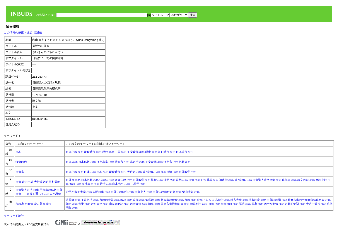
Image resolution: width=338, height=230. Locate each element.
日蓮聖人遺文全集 (267, 180)
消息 (154, 203)
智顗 (75, 183)
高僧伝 (222, 200)
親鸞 (157, 180)
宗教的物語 (295, 203)
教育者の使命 (172, 200)
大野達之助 (41, 181)
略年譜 (289, 180)
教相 (126, 200)
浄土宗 (171, 161)
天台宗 (134, 171)
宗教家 (19, 203)
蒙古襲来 (39, 203)
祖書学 (226, 180)
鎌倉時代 (92, 151)
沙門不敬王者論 (79, 191)
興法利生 (199, 203)
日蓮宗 (19, 171)
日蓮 (90, 171)
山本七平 (121, 183)
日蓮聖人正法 (23, 190)
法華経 (106, 180)
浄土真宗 (105, 161)
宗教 (190, 200)
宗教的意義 (109, 200)
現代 (108, 151)
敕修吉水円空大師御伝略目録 (309, 200)
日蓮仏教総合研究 (167, 191)
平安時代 (136, 151)
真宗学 (137, 161)
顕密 (72, 203)
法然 (182, 180)
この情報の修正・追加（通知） (24, 32)
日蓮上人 (143, 191)
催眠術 (152, 200)
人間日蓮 (101, 191)
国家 (257, 203)
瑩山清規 (191, 191)
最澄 (106, 183)
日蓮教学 (187, 171)
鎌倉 (151, 151)
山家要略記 (119, 203)
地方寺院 (239, 200)
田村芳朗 (54, 181)
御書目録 (229, 203)
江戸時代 (166, 151)
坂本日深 (169, 171)
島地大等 (90, 183)
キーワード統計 (14, 215)
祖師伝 (29, 203)
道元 (169, 180)
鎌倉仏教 (123, 180)
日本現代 (184, 151)
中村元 (138, 183)
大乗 (84, 203)
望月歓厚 (151, 171)
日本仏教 (74, 151)
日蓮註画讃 (277, 200)
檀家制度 (257, 200)
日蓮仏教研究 (122, 191)
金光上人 (205, 200)
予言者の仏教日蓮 (51, 190)
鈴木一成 (27, 181)
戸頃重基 (209, 180)
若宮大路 (99, 203)
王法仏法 (90, 200)
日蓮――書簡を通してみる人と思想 (38, 193)
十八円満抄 (316, 203)
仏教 (185, 161)
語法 (245, 203)
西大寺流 (138, 203)
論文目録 (306, 180)
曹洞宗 (122, 161)
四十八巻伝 (274, 203)
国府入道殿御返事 (175, 203)
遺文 (49, 203)
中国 (120, 151)
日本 (18, 151)
